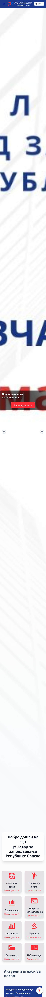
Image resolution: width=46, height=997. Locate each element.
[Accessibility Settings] (39, 990)
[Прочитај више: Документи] (12, 952)
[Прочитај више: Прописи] (34, 930)
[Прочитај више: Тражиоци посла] (34, 882)
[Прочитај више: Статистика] (12, 930)
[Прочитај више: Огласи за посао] (12, 882)
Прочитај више (23, 405)
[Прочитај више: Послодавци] (12, 907)
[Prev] (4, 432)
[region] (23, 431)
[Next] (42, 432)
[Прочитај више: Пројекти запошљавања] (34, 907)
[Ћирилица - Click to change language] (39, 4)
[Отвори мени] (4, 4)
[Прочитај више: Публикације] (34, 952)
